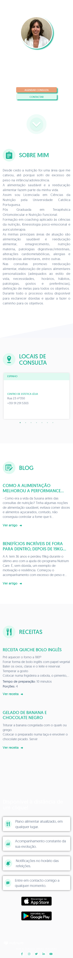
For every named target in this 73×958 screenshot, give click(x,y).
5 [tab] (42, 422)
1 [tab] (20, 422)
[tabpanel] (36, 396)
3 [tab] (31, 422)
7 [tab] (53, 422)
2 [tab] (25, 422)
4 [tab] (36, 422)
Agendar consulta (37, 90)
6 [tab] (47, 422)
